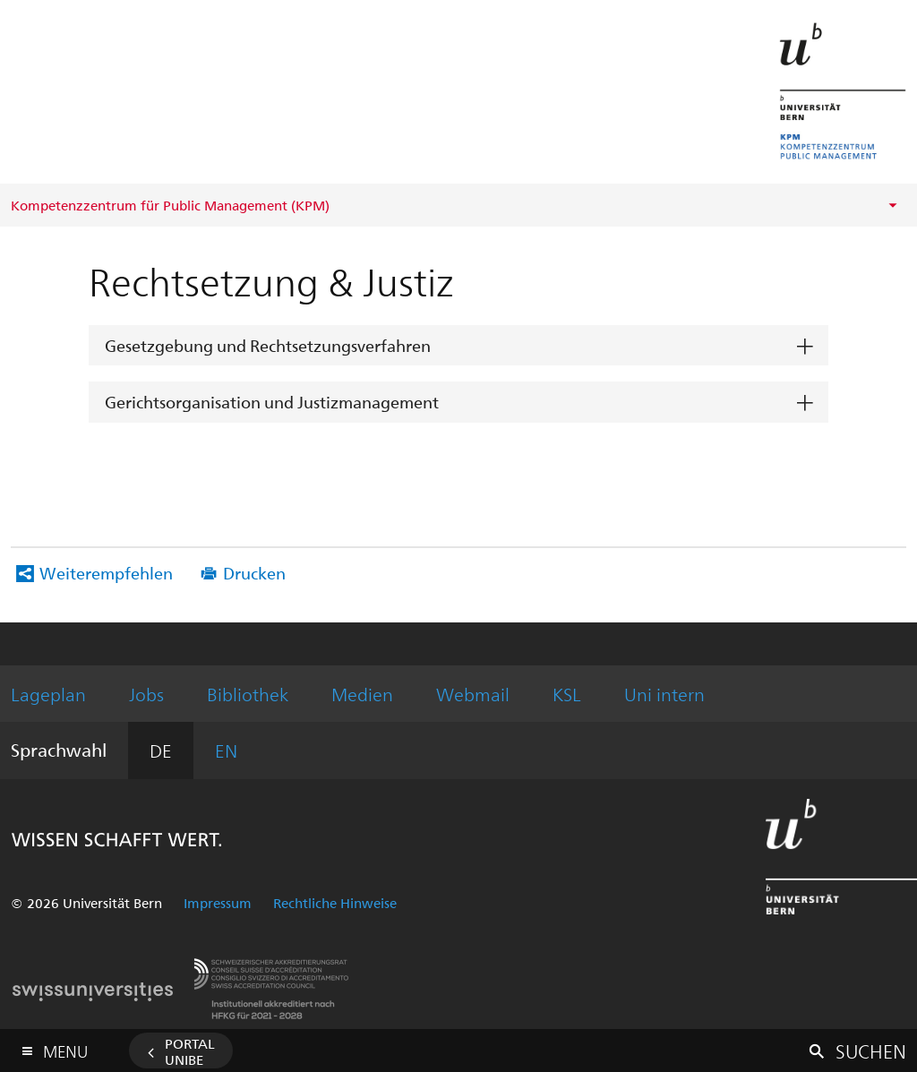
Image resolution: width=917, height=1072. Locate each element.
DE (161, 750)
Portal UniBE (190, 1051)
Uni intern (664, 694)
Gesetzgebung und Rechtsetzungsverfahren (268, 345)
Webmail (473, 694)
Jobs (146, 694)
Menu (65, 1047)
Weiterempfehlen (106, 573)
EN (226, 750)
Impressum (218, 903)
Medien (362, 694)
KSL (567, 694)
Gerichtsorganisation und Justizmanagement (272, 401)
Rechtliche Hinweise (335, 903)
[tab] (458, 346)
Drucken (254, 573)
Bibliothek (247, 694)
